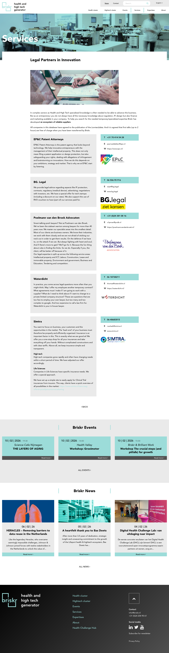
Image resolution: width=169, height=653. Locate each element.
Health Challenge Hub (84, 627)
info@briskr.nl (135, 612)
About (163, 10)
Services (137, 10)
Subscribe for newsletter (139, 633)
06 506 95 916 (114, 180)
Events (125, 10)
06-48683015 (113, 319)
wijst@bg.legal (113, 187)
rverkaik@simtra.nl (114, 326)
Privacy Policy (134, 641)
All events (84, 470)
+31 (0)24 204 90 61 (138, 615)
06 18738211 (113, 277)
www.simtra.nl (112, 331)
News (107, 3)
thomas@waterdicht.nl (116, 283)
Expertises (151, 10)
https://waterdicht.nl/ (115, 288)
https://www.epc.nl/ (115, 149)
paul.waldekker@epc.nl (116, 144)
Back (84, 406)
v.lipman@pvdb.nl (114, 222)
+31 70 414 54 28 (115, 137)
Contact (116, 3)
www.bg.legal (112, 191)
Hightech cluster (110, 10)
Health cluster (93, 10)
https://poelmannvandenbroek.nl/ (120, 227)
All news (84, 566)
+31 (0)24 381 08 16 (116, 216)
